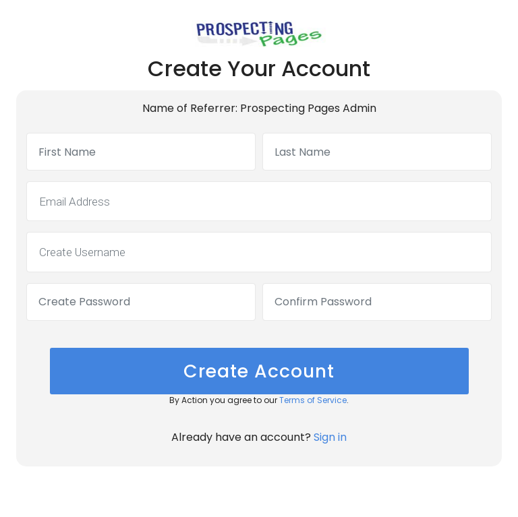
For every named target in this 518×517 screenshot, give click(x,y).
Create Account (259, 371)
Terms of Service (313, 400)
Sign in (330, 437)
